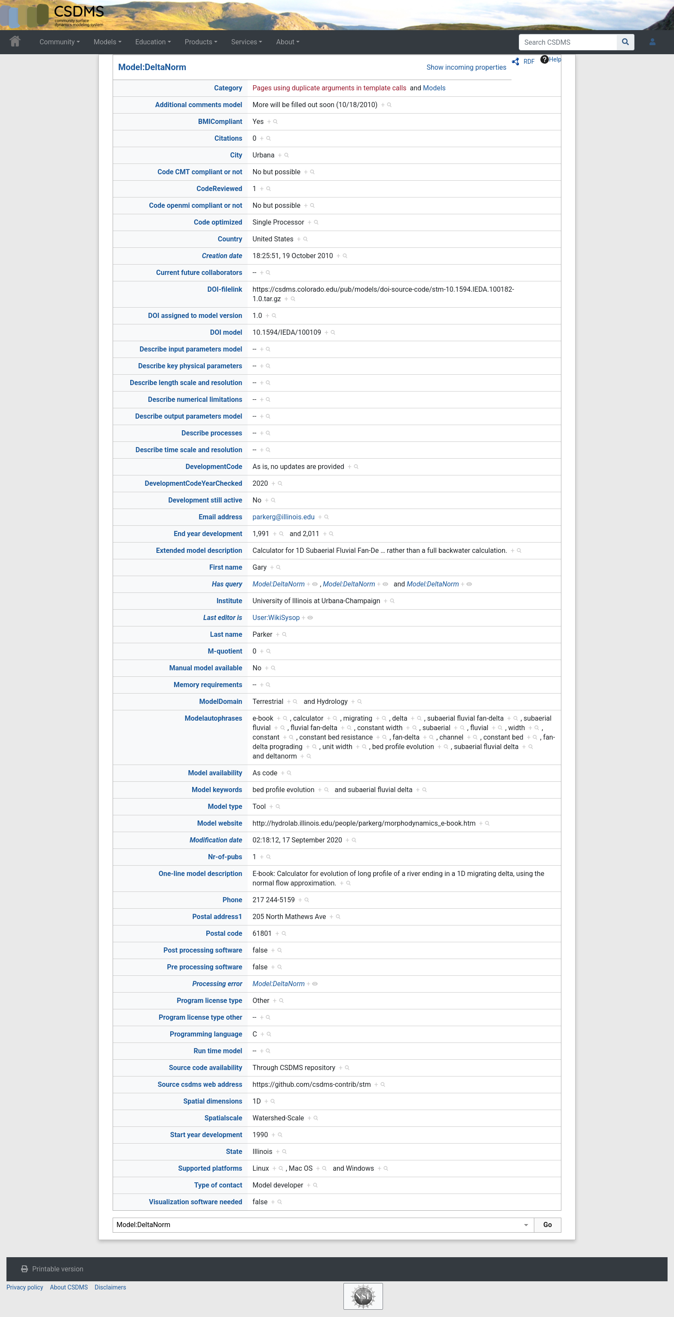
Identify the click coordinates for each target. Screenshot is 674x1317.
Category (228, 88)
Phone (232, 900)
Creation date (222, 256)
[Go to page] (625, 42)
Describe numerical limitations (195, 399)
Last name (226, 634)
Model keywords (217, 790)
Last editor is (222, 618)
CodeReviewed (219, 189)
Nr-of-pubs (225, 857)
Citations (228, 138)
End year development (208, 534)
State (234, 1151)
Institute (229, 601)
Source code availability (205, 1068)
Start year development (206, 1135)
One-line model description (200, 874)
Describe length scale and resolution (186, 383)
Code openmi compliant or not (195, 205)
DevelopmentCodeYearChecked (193, 483)
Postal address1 (217, 917)
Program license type (209, 1000)
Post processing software (202, 950)
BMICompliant (220, 121)
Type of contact (218, 1185)
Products (198, 42)
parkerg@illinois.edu (284, 517)
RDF (529, 61)
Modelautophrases (213, 718)
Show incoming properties (466, 67)
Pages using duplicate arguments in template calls (330, 88)
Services (244, 42)
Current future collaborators (199, 272)
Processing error (217, 984)
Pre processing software (204, 967)
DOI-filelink (225, 289)
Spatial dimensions (212, 1101)
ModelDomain (220, 701)
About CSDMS (69, 1287)
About (285, 42)
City (236, 155)
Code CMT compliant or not (199, 172)
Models (105, 42)
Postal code (224, 933)
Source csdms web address (200, 1084)
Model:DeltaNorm (152, 67)
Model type (225, 806)
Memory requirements (208, 685)
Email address (220, 517)
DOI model (226, 332)
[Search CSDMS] (568, 42)
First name (225, 567)
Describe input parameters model (191, 349)
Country (230, 239)
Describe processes (211, 433)
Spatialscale (223, 1118)
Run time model (218, 1051)
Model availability (215, 773)
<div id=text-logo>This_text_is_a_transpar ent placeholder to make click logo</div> (14, 15)
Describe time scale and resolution (188, 450)
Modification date (216, 840)
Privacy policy (24, 1287)
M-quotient (225, 651)
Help (550, 59)
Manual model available (205, 668)
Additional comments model (198, 105)
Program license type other (200, 1017)
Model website (219, 823)
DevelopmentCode (214, 467)
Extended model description (199, 550)
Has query (227, 584)
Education (150, 42)
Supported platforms (210, 1168)
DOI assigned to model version (195, 316)
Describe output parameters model (188, 416)
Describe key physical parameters (190, 366)
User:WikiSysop (276, 618)
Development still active (205, 500)
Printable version (57, 1269)
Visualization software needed (195, 1202)
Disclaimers (110, 1287)
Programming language (206, 1034)
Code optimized (218, 222)
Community (57, 42)
